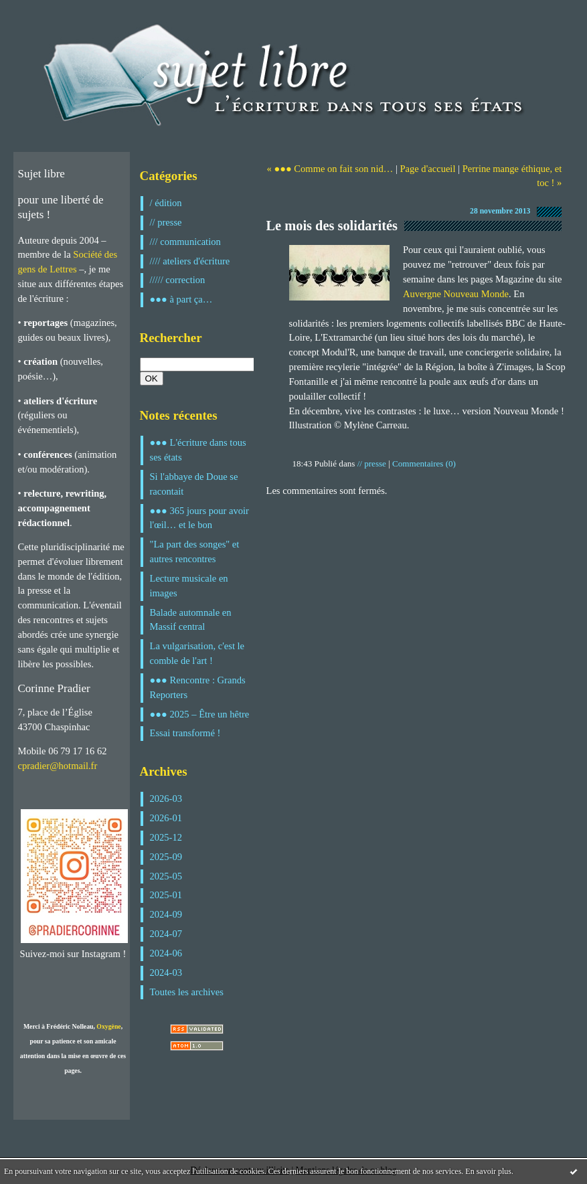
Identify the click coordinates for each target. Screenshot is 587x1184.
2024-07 (166, 933)
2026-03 (166, 798)
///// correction (177, 279)
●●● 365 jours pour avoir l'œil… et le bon (199, 518)
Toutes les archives (187, 992)
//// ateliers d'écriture (190, 261)
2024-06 (166, 953)
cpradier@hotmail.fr (58, 765)
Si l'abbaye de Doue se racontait (194, 484)
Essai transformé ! (185, 733)
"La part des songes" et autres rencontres (195, 551)
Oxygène (108, 1026)
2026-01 (166, 818)
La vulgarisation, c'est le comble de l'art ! (197, 653)
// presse (166, 222)
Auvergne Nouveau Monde (456, 293)
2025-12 (166, 837)
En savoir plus (488, 1171)
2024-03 (166, 972)
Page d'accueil (427, 168)
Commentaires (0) (424, 463)
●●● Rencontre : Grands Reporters (198, 687)
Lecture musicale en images (189, 585)
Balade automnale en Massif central (191, 619)
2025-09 (166, 856)
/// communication (185, 241)
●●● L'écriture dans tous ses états (198, 449)
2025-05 (166, 876)
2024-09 (166, 914)
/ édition (166, 202)
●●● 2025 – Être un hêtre (200, 714)
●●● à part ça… (181, 299)
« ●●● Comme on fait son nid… (329, 168)
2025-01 (166, 895)
